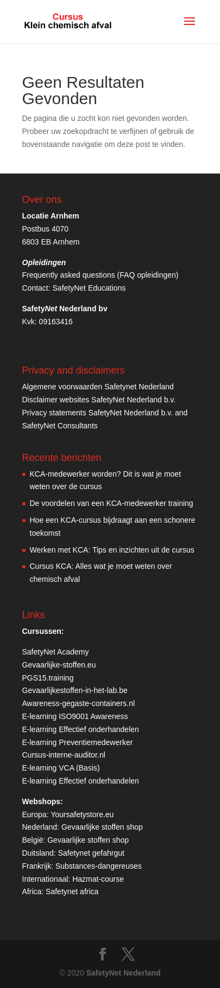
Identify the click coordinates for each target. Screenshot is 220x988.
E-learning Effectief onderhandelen (80, 729)
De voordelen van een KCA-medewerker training (111, 503)
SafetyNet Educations (89, 288)
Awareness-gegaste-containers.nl (78, 703)
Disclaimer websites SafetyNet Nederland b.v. (99, 399)
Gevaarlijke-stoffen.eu (59, 664)
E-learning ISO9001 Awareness (75, 716)
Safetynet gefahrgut (91, 853)
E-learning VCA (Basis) (61, 768)
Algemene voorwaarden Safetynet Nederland (98, 386)
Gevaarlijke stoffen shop (102, 827)
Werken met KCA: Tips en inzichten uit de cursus (112, 550)
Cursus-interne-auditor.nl (63, 754)
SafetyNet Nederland (123, 972)
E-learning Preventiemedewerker (77, 742)
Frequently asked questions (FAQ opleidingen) (100, 275)
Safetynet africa (72, 891)
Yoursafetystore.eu (82, 814)
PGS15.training (49, 677)
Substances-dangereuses (98, 866)
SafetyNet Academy (55, 651)
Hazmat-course (98, 879)
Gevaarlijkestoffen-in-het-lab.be (75, 690)
